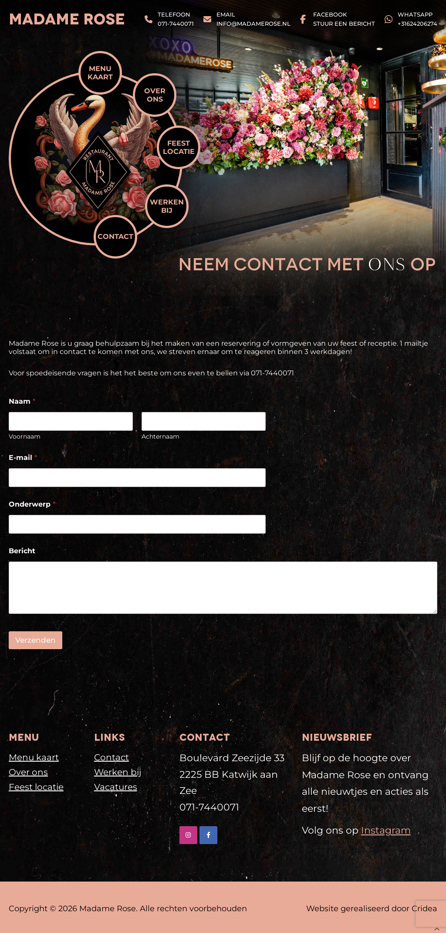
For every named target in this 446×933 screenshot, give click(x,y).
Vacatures (115, 787)
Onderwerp (32, 504)
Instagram (386, 830)
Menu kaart (100, 73)
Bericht (22, 551)
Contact (115, 236)
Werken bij (167, 206)
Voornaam (25, 436)
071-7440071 (209, 807)
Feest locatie (179, 147)
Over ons (155, 95)
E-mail (23, 457)
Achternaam (160, 436)
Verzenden (35, 640)
